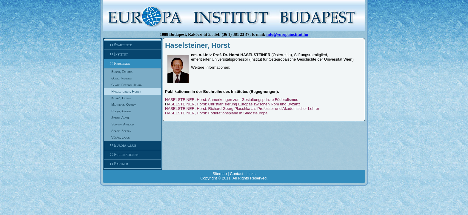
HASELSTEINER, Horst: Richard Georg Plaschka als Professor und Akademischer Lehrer (242, 108)
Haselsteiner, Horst (126, 91)
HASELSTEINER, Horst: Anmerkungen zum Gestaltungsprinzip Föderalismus (231, 99)
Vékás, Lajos (120, 137)
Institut (132, 54)
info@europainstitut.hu (287, 34)
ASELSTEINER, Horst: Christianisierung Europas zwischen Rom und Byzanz (234, 104)
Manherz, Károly (123, 104)
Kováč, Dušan (121, 98)
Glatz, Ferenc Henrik (126, 85)
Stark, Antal (120, 117)
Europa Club (132, 145)
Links (251, 173)
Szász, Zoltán (121, 131)
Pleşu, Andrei (121, 111)
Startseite (132, 45)
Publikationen (132, 154)
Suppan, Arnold (122, 124)
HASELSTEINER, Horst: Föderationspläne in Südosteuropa (216, 113)
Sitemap (220, 173)
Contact (236, 173)
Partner (132, 163)
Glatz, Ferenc (121, 78)
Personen (132, 63)
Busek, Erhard (122, 71)
